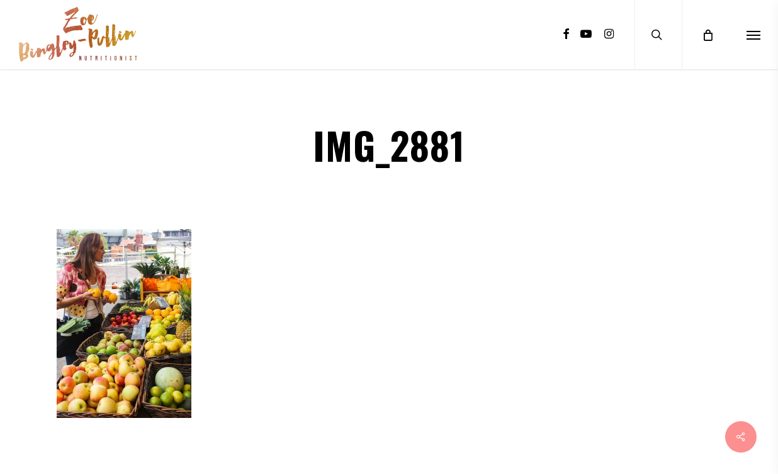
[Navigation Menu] (753, 34)
